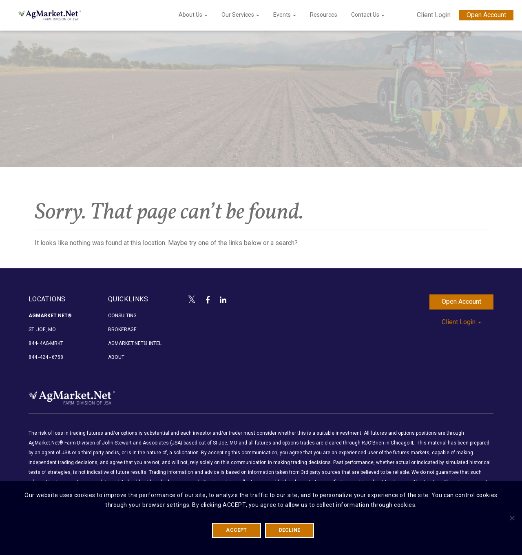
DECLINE (290, 530)
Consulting (122, 315)
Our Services (240, 14)
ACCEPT (236, 530)
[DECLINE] (512, 518)
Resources (323, 14)
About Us (193, 14)
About (116, 357)
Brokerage (122, 329)
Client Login (434, 15)
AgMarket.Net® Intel (134, 343)
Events (284, 14)
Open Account (486, 15)
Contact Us (368, 14)
